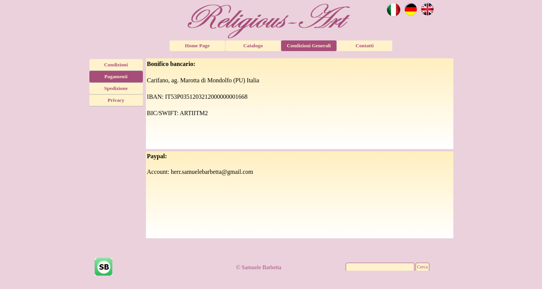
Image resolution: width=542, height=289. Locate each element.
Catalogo (253, 45)
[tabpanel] (300, 103)
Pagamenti (116, 76)
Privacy (116, 100)
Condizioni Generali (309, 45)
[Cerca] (380, 267)
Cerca (422, 267)
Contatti (365, 45)
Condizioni (116, 64)
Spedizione (116, 88)
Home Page (197, 45)
